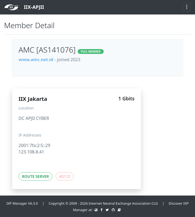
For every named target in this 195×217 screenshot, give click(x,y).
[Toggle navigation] (187, 7)
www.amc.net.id (36, 59)
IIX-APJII (24, 7)
